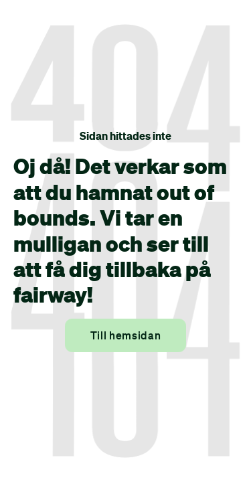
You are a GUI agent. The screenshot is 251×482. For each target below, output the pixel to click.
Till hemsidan (125, 335)
